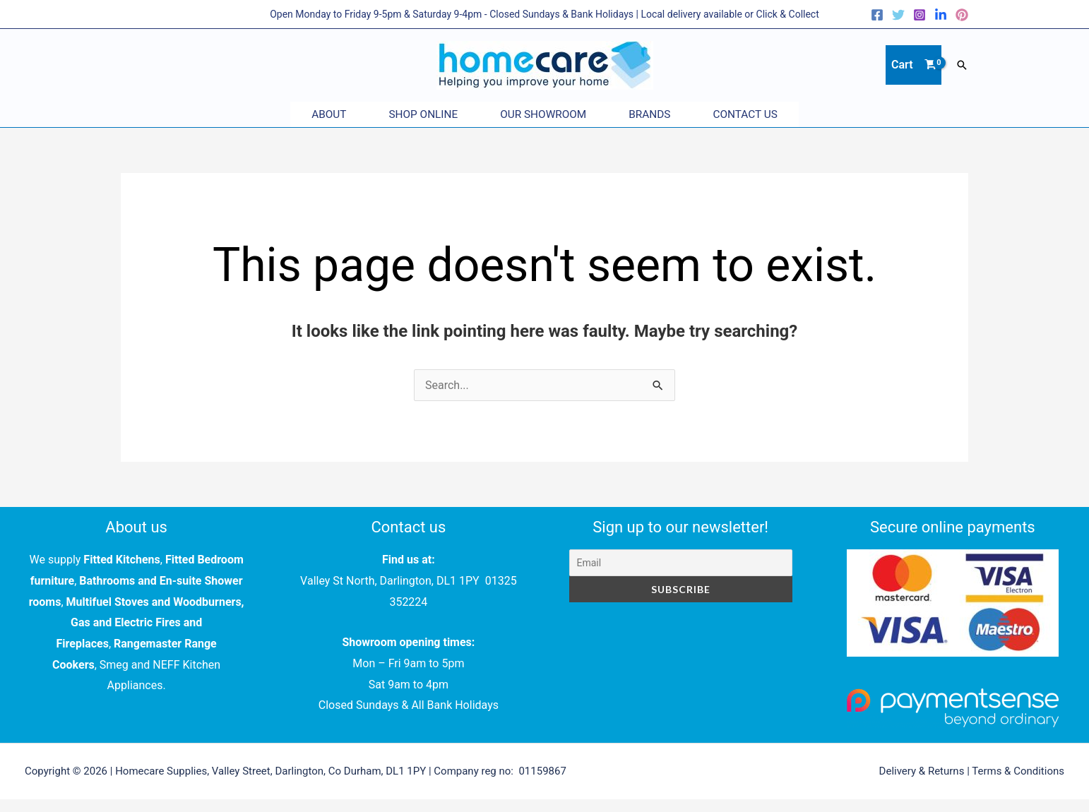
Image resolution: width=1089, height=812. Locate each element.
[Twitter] (898, 14)
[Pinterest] (962, 14)
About (300, 114)
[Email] (680, 562)
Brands (663, 114)
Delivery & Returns (922, 771)
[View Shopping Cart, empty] (913, 65)
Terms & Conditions (1018, 771)
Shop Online (409, 114)
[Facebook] (877, 14)
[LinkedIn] (940, 14)
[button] (962, 65)
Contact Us (774, 114)
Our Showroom (543, 114)
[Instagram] (919, 14)
